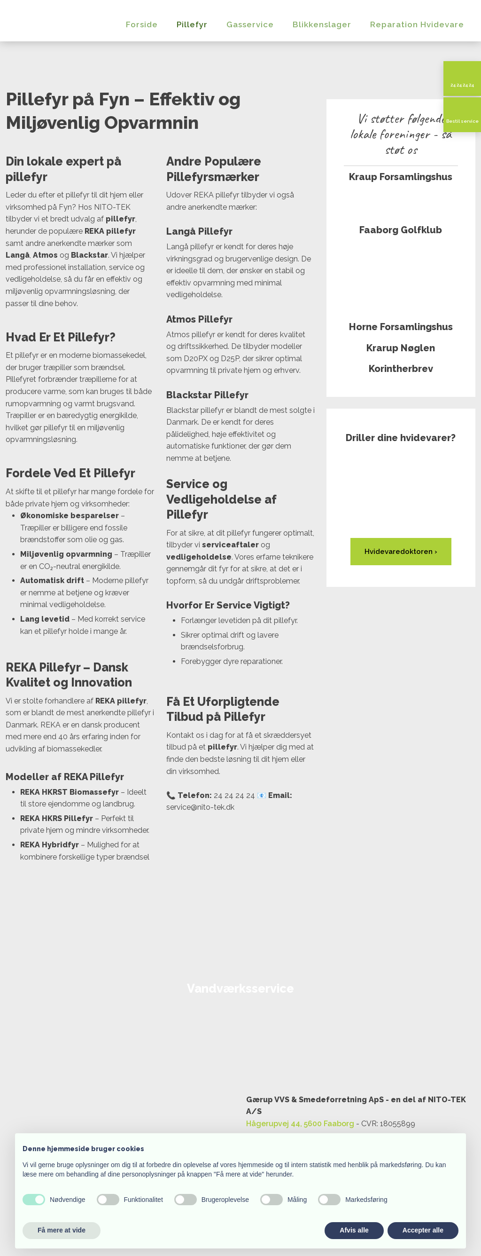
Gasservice (250, 24)
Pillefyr (192, 24)
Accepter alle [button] (423, 1230)
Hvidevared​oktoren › (401, 551)
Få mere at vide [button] (61, 1230)
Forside (142, 24)
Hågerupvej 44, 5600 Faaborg (300, 1123)
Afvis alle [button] (354, 1230)
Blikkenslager (322, 24)
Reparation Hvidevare (417, 24)
